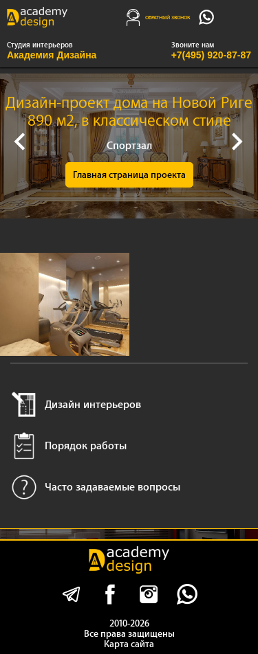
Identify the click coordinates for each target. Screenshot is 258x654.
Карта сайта (129, 644)
